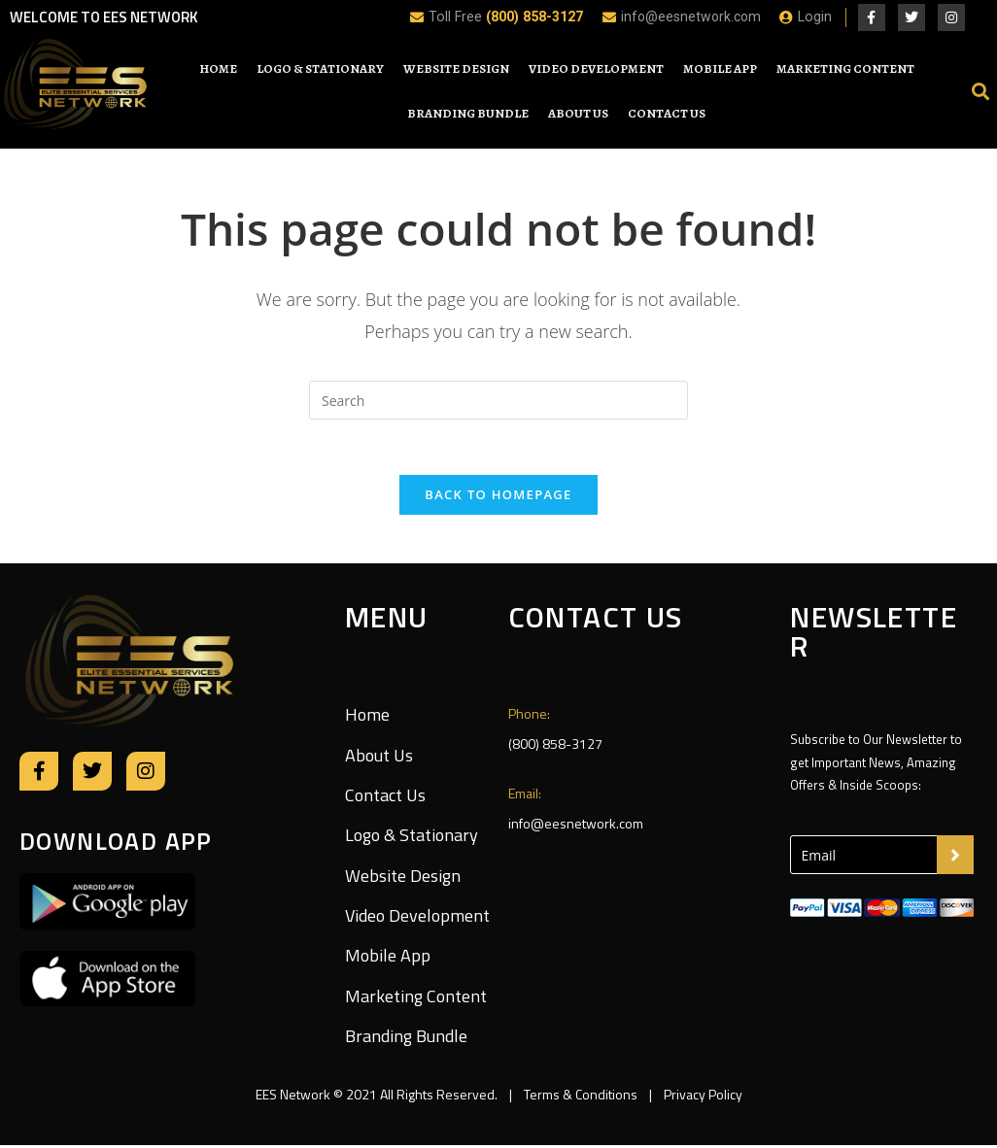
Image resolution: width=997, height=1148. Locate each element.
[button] (981, 91)
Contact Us (666, 113)
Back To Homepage (498, 497)
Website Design (456, 68)
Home (218, 68)
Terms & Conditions (580, 1097)
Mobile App (720, 68)
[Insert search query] (498, 400)
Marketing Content (845, 68)
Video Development (596, 68)
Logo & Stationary (320, 68)
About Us (578, 113)
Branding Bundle (468, 113)
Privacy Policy (701, 1097)
